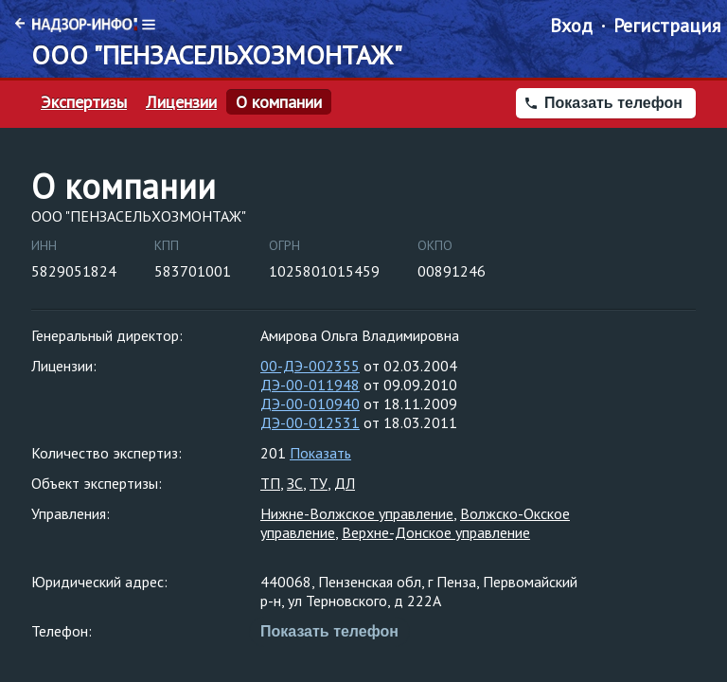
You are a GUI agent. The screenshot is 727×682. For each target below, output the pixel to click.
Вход (571, 25)
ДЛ (344, 483)
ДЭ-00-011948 (310, 384)
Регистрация (666, 25)
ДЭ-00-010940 (310, 403)
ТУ (319, 483)
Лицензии (181, 102)
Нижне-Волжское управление (356, 513)
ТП (270, 483)
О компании (279, 102)
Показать (320, 452)
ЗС (295, 483)
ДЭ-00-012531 (310, 422)
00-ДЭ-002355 (310, 365)
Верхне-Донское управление (436, 532)
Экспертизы (84, 102)
